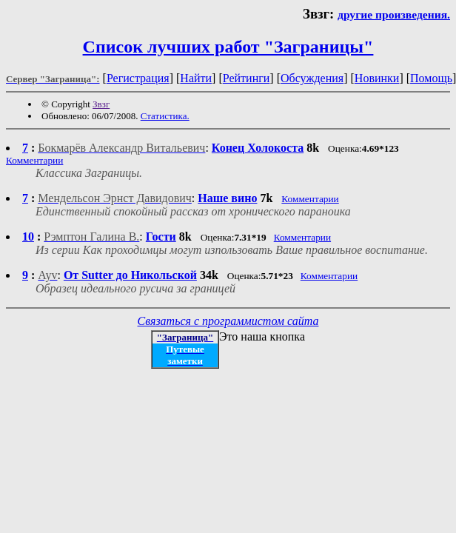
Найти (196, 78)
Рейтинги (246, 78)
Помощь (431, 78)
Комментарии (34, 160)
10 (28, 236)
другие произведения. (394, 14)
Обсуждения (312, 78)
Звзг (101, 104)
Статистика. (165, 115)
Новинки (377, 78)
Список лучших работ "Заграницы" (228, 46)
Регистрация (138, 78)
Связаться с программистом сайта (228, 321)
